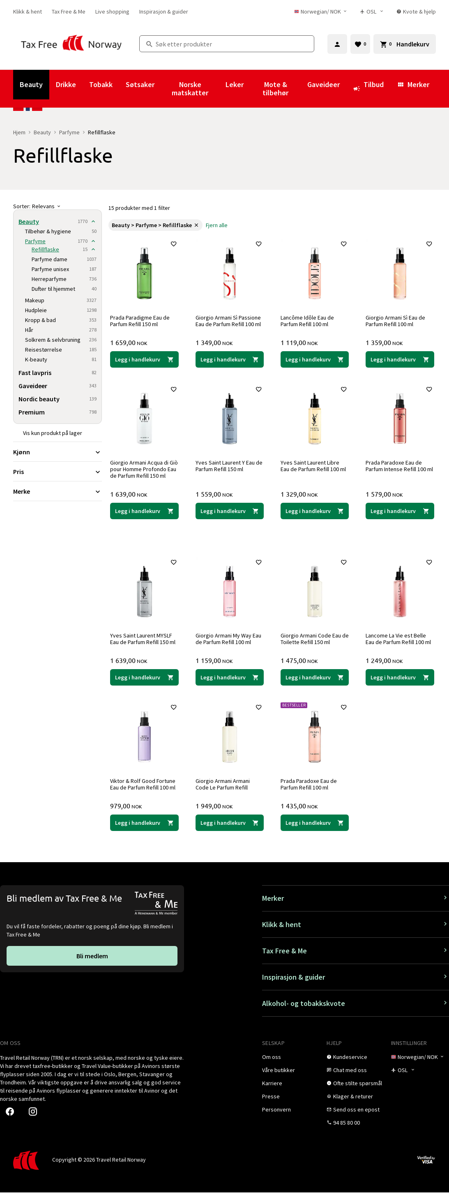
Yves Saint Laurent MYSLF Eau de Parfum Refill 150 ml (144, 644)
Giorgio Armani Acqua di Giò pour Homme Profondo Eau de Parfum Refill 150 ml (141, 471)
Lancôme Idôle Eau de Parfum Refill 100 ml (309, 319)
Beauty (31, 84)
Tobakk (101, 84)
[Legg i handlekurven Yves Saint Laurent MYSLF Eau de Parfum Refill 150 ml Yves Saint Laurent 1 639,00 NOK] (144, 682)
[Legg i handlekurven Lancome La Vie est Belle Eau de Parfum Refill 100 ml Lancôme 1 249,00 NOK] (400, 682)
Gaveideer (323, 84)
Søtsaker (140, 84)
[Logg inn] (337, 44)
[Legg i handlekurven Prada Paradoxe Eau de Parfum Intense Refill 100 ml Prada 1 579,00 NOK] (400, 516)
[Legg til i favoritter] (172, 245)
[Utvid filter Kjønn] (57, 452)
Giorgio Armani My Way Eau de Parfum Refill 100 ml (229, 644)
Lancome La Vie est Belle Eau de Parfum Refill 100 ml (400, 644)
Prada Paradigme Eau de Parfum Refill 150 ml (141, 319)
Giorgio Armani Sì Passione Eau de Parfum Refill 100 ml (229, 319)
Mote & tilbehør (275, 88)
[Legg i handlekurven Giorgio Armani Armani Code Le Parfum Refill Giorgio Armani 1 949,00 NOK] (229, 827)
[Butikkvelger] (374, 11)
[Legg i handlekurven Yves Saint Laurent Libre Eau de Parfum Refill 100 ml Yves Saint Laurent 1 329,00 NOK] (315, 516)
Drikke (66, 84)
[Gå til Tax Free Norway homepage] (71, 44)
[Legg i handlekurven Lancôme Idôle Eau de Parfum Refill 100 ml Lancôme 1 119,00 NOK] (315, 358)
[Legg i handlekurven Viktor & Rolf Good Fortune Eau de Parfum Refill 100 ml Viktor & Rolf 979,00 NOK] (144, 827)
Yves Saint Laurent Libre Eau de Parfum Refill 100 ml (315, 465)
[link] (27, 11)
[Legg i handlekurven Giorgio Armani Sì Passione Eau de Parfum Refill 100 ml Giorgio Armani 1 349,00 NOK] (229, 358)
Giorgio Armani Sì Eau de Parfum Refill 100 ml (397, 319)
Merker (413, 84)
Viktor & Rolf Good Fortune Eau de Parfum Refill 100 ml (144, 789)
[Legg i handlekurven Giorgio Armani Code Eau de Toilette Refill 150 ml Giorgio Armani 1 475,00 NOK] (315, 682)
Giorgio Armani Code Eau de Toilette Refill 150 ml (312, 644)
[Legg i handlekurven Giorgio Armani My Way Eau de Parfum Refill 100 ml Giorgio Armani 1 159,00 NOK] (229, 682)
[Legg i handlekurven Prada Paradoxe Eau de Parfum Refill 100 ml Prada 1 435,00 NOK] (315, 827)
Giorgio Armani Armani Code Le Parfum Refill (224, 789)
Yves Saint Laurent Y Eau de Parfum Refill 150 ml (226, 465)
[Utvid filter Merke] (57, 491)
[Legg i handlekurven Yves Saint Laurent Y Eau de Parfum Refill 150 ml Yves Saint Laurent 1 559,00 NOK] (229, 516)
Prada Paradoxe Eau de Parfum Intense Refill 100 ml (397, 468)
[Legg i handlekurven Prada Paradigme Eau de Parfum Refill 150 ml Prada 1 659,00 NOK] (144, 358)
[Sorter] (57, 206)
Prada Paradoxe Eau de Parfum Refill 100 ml (310, 789)
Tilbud (368, 88)
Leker (235, 84)
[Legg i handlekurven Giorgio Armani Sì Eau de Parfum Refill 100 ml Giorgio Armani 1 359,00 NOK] (400, 358)
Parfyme (69, 132)
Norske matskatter (190, 88)
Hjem (19, 132)
